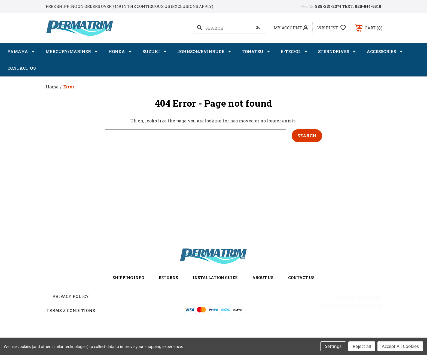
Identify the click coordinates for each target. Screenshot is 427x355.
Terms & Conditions (71, 310)
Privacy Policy (71, 296)
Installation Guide (215, 277)
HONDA (120, 51)
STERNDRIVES (337, 51)
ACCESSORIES (385, 51)
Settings (333, 346)
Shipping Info (128, 277)
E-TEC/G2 (294, 51)
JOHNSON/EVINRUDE (204, 51)
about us (262, 277)
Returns (168, 277)
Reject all (362, 346)
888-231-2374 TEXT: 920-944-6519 (348, 6)
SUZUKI (154, 51)
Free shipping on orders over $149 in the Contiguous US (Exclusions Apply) (129, 6)
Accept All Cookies (400, 346)
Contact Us (21, 68)
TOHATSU (256, 51)
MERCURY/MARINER (71, 51)
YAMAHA (21, 51)
